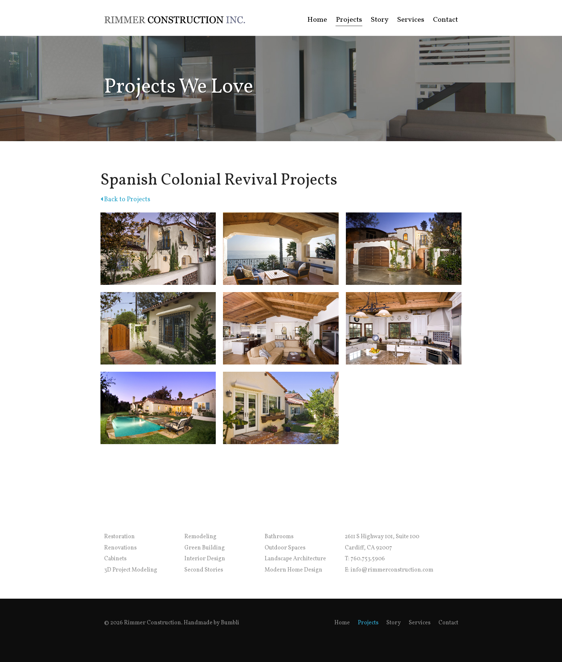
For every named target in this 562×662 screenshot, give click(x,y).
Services (410, 20)
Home (317, 20)
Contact (445, 20)
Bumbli (230, 623)
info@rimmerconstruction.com (392, 570)
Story (380, 20)
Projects (349, 20)
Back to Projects (125, 199)
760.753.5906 (368, 559)
